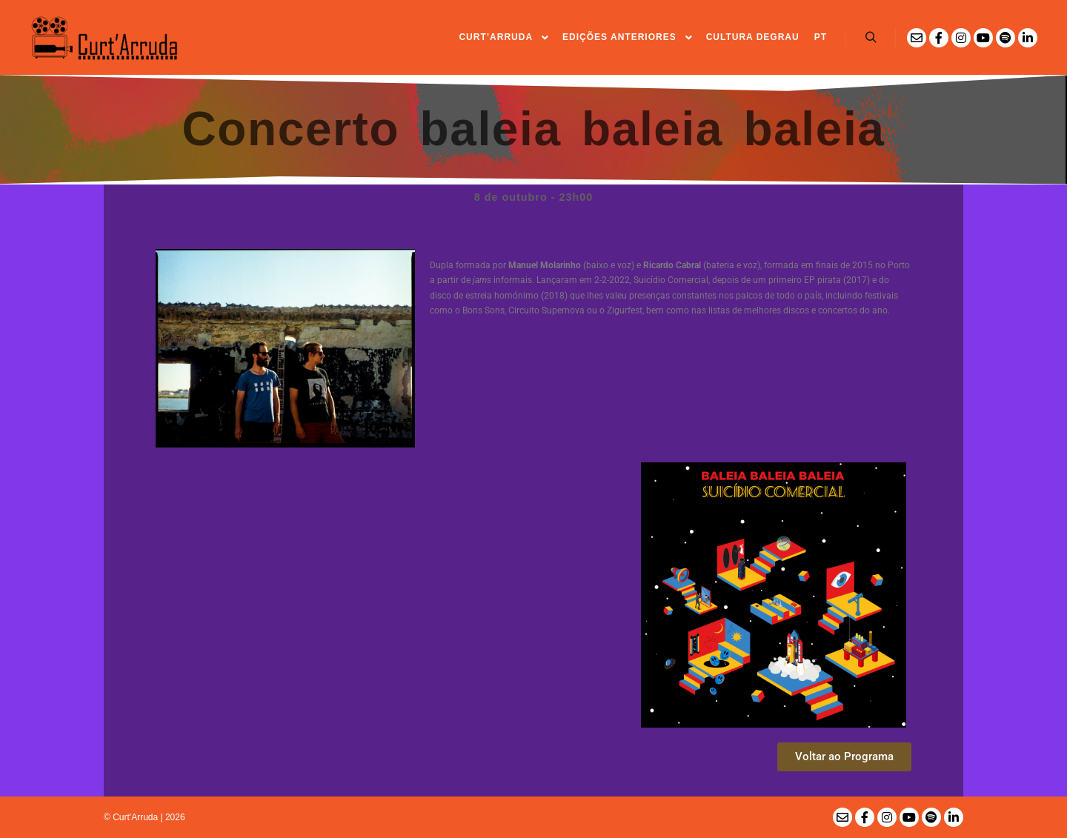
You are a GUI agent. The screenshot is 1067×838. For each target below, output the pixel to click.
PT (820, 37)
